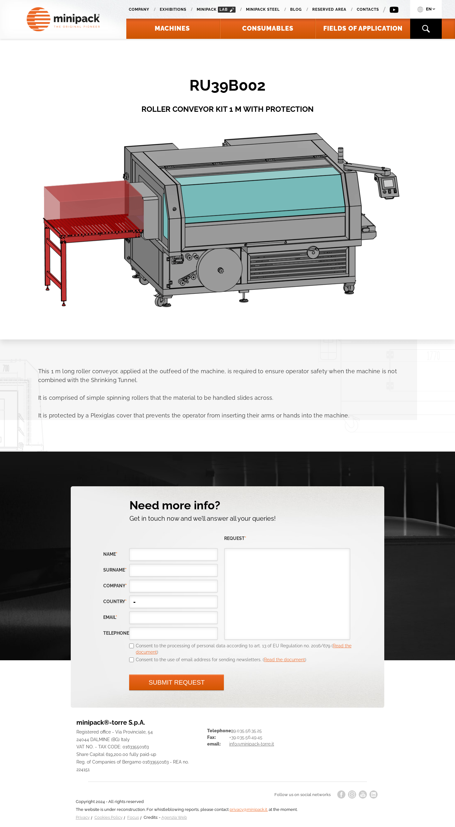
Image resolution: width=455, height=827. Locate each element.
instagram (352, 794)
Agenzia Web (174, 817)
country (115, 601)
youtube (363, 794)
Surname (115, 569)
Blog (296, 9)
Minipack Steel (263, 9)
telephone (116, 633)
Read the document (284, 659)
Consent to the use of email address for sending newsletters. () (221, 659)
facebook (341, 794)
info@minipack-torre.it (251, 743)
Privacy (83, 817)
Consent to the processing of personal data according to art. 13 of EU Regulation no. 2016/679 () (243, 649)
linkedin (373, 794)
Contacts (368, 9)
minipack (216, 10)
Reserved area (329, 9)
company (115, 585)
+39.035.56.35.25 (245, 730)
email (110, 617)
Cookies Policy (108, 817)
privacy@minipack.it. (249, 809)
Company (139, 9)
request (235, 538)
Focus (133, 817)
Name (110, 554)
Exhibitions (173, 9)
